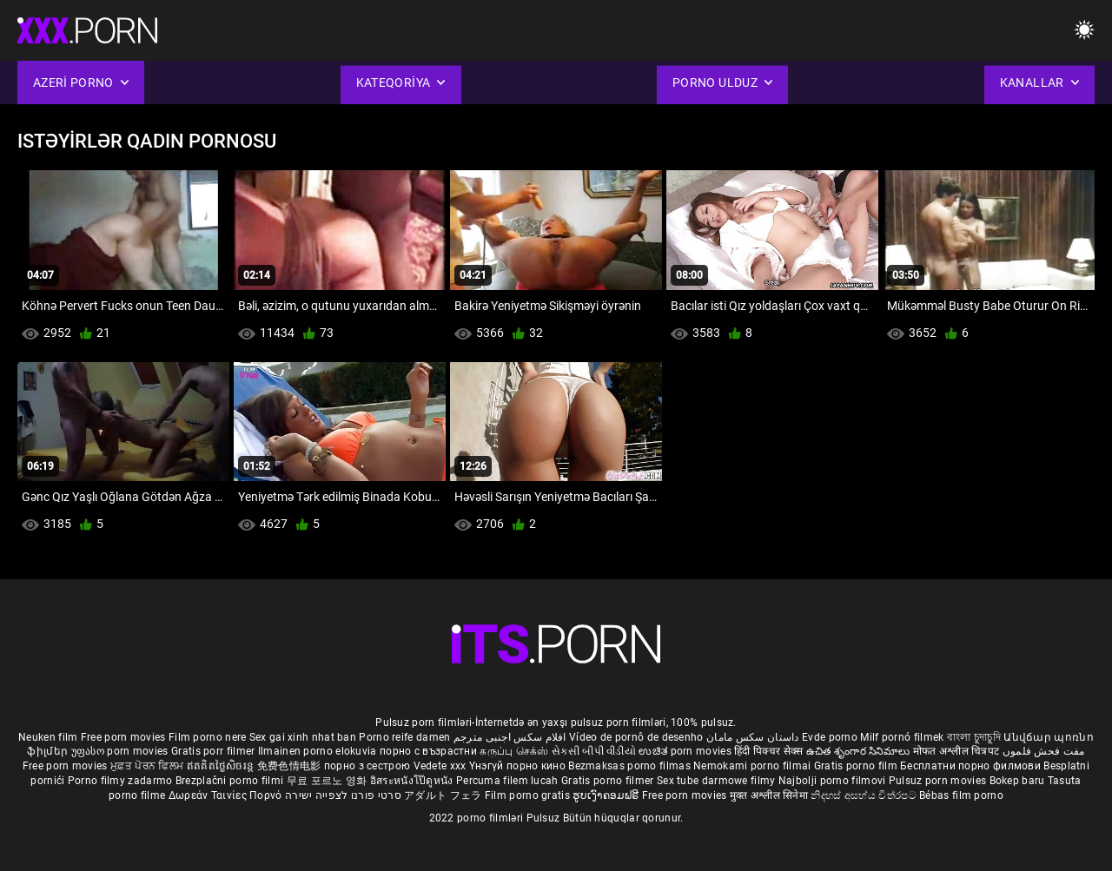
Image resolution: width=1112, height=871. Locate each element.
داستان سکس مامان (752, 737)
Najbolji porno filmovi (832, 781)
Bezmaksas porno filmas (630, 766)
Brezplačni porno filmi (231, 781)
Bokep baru (1017, 781)
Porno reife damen (404, 737)
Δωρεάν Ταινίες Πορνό (227, 795)
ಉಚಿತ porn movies (686, 751)
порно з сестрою (367, 766)
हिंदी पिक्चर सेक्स (768, 751)
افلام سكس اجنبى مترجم (509, 737)
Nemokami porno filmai (753, 766)
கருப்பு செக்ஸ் (514, 751)
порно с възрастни (428, 751)
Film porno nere (208, 737)
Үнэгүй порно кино (518, 766)
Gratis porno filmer (609, 781)
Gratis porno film (857, 766)
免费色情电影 (290, 766)
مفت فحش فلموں (1044, 751)
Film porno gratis (529, 795)
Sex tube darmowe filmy (716, 781)
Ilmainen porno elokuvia (319, 751)
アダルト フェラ (442, 795)
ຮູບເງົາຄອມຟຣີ (607, 795)
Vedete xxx (440, 766)
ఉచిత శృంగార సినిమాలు (859, 751)
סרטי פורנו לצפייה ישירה (343, 795)
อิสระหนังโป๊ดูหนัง (413, 781)
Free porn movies (125, 737)
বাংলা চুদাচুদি (974, 737)
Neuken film (47, 737)
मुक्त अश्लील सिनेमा (770, 795)
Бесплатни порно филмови (971, 766)
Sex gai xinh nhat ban (302, 737)
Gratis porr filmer (214, 751)
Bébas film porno (961, 795)
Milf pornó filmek (901, 737)
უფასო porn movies (121, 751)
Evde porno (829, 737)
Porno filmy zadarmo (121, 781)
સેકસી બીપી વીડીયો (594, 751)
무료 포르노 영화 (328, 781)
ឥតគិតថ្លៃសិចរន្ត (222, 766)
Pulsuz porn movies (939, 781)
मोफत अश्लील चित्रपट (958, 751)
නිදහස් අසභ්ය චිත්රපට (865, 795)
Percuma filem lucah (508, 781)
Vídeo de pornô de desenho (636, 737)
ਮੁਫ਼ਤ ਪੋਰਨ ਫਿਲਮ (148, 766)
